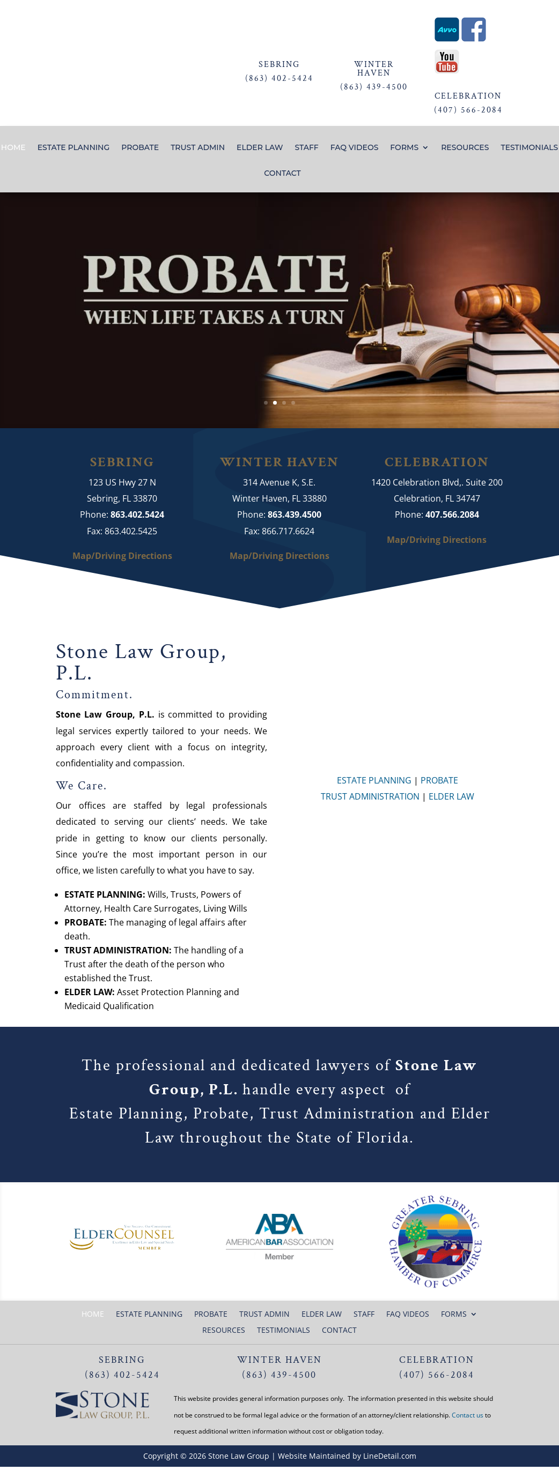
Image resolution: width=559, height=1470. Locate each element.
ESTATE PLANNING (74, 148)
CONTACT (282, 173)
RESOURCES (465, 148)
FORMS (404, 148)
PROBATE (140, 148)
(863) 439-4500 (374, 87)
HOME (13, 148)
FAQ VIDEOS (354, 148)
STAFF (306, 148)
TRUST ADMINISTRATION (370, 796)
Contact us (467, 1415)
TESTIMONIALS (529, 148)
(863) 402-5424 (279, 78)
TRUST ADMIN (198, 148)
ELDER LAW (260, 148)
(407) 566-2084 (468, 110)
